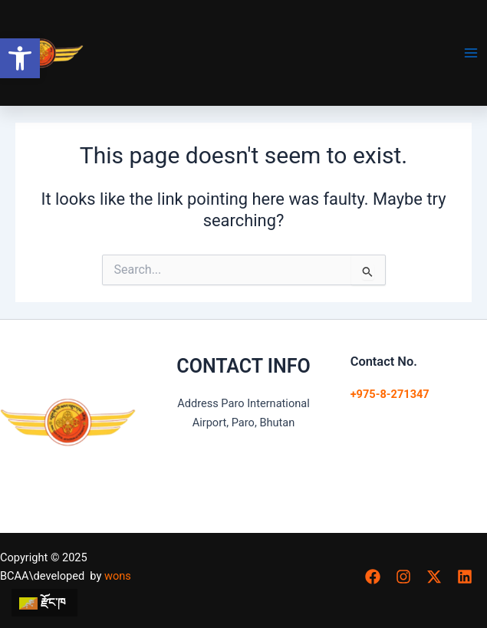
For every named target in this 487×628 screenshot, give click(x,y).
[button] (20, 58)
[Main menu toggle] (471, 53)
